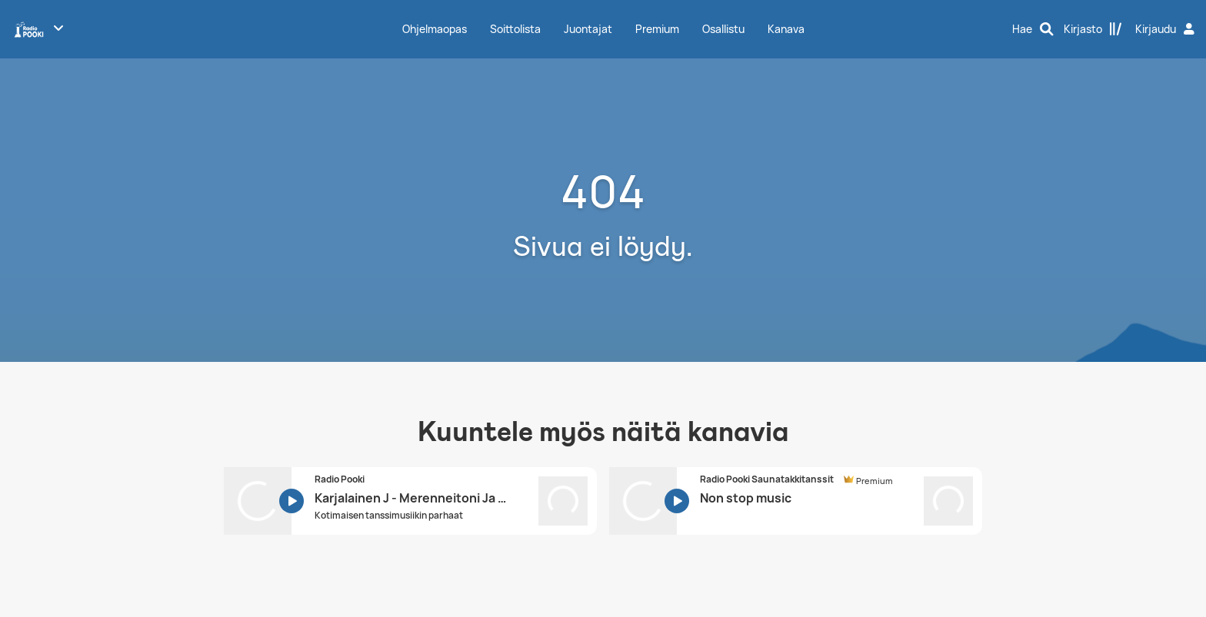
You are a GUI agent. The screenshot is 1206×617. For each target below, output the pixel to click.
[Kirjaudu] (1167, 29)
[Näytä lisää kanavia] (58, 27)
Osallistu (723, 29)
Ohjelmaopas (434, 29)
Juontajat (588, 29)
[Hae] (1033, 29)
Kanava (786, 29)
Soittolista (515, 29)
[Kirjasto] (1093, 29)
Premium (657, 29)
